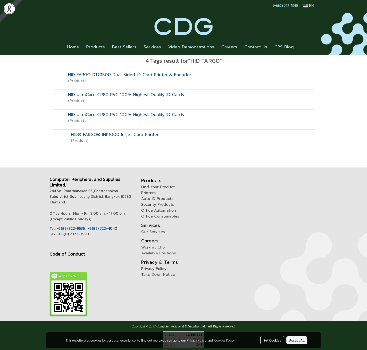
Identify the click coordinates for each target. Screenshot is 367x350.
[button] (301, 47)
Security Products (157, 204)
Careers (229, 47)
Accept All (297, 340)
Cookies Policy (224, 340)
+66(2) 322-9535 (70, 228)
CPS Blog (284, 47)
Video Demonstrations (191, 47)
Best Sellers (124, 47)
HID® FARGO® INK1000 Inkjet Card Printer (115, 134)
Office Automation (158, 210)
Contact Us (255, 47)
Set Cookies (272, 340)
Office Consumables (160, 216)
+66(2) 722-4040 (102, 228)
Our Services (153, 232)
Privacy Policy (153, 269)
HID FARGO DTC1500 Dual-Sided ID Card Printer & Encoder (129, 74)
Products (95, 47)
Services (152, 47)
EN (308, 6)
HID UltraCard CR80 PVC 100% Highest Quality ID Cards (126, 94)
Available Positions (158, 253)
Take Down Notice (158, 274)
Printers (148, 193)
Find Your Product (158, 187)
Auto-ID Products (157, 199)
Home (73, 47)
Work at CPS (153, 247)
